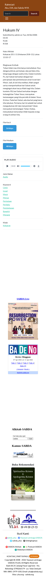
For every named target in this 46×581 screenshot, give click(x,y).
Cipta (5, 187)
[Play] (7, 166)
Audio (5, 177)
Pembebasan (8, 208)
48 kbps (9, 146)
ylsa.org (20, 574)
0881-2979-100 (14, 571)
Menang (6, 215)
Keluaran (6, 225)
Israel (5, 191)
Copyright (9, 560)
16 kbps (9, 128)
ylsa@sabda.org (35, 571)
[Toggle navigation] (6, 18)
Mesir (5, 194)
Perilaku (6, 204)
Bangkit (6, 211)
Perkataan (7, 201)
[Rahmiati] (17, 6)
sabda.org (29, 574)
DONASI (34, 556)
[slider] (11, 166)
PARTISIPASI (22, 556)
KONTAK (11, 556)
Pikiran (6, 198)
